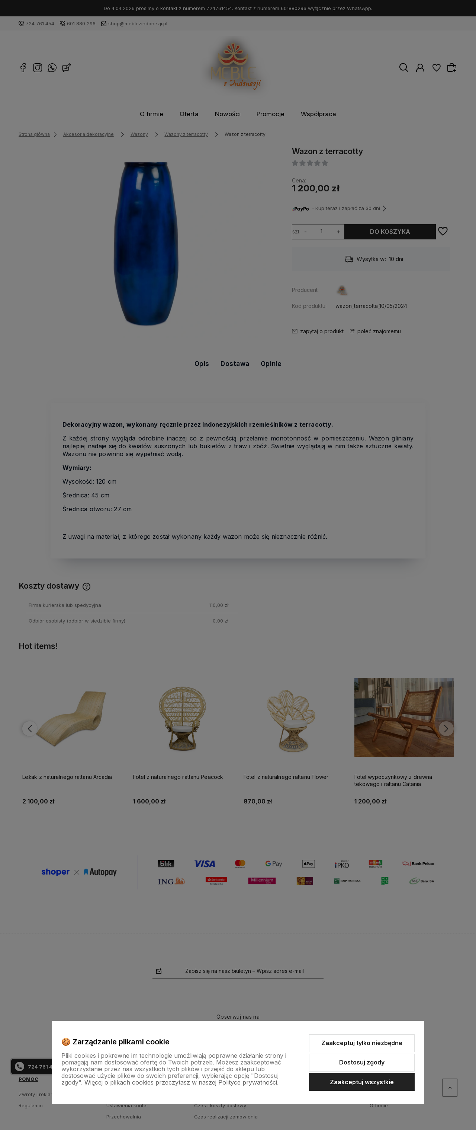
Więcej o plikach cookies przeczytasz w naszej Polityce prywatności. (181, 1082)
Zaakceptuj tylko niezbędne (361, 1043)
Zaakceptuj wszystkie (362, 1082)
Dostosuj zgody (362, 1062)
